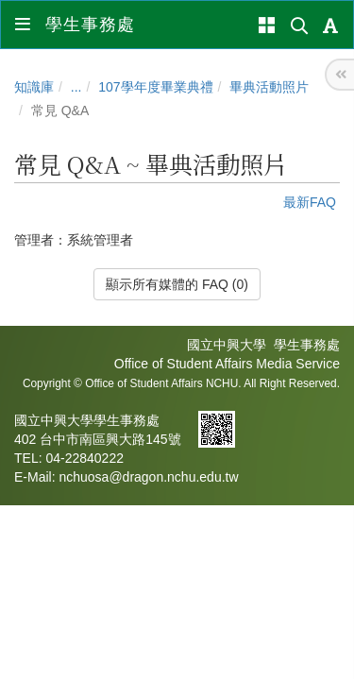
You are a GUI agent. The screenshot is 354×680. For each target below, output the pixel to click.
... (76, 86)
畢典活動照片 (269, 86)
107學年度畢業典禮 (155, 86)
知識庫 (34, 86)
